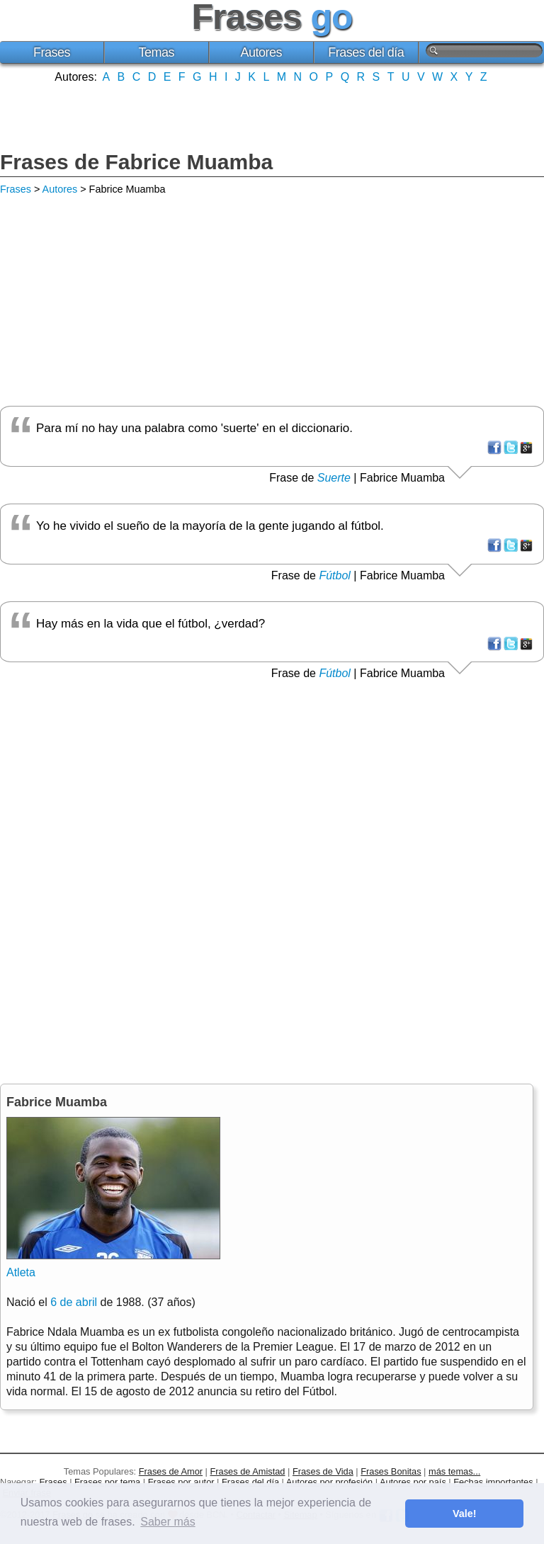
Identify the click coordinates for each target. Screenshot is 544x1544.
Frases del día (366, 52)
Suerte (334, 478)
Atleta (20, 1272)
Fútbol (334, 575)
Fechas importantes (493, 1482)
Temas (157, 52)
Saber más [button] (167, 1522)
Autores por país (413, 1482)
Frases (51, 52)
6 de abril (73, 1302)
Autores (261, 52)
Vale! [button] (465, 1513)
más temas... (454, 1471)
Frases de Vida (323, 1471)
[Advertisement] (272, 115)
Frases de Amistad (247, 1471)
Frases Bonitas (391, 1471)
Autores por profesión (329, 1482)
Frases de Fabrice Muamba (136, 162)
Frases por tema (107, 1482)
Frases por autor (181, 1482)
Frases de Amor (171, 1471)
